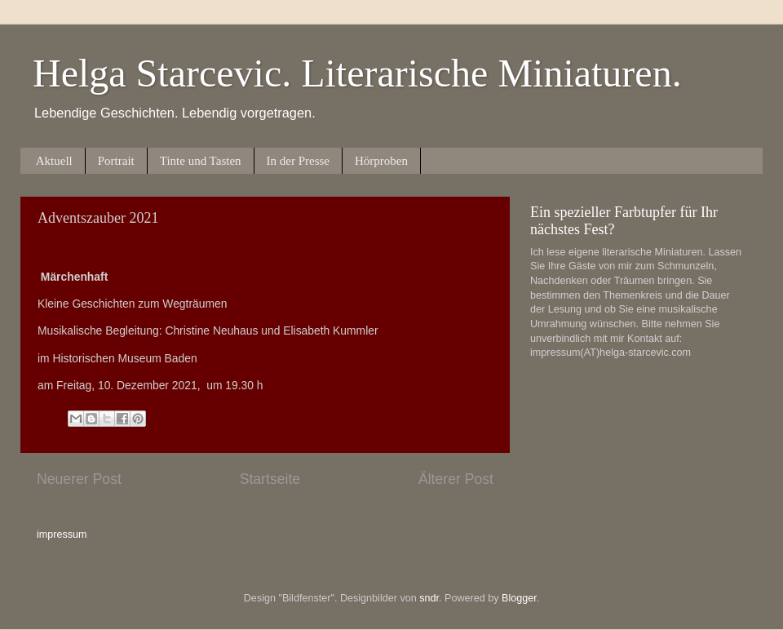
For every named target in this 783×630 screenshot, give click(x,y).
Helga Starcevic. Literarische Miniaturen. (357, 73)
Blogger (519, 598)
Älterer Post (455, 479)
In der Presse (298, 160)
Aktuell (54, 160)
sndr (429, 598)
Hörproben (381, 160)
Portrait (116, 160)
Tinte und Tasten (200, 160)
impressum (62, 534)
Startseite (270, 479)
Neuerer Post (79, 479)
